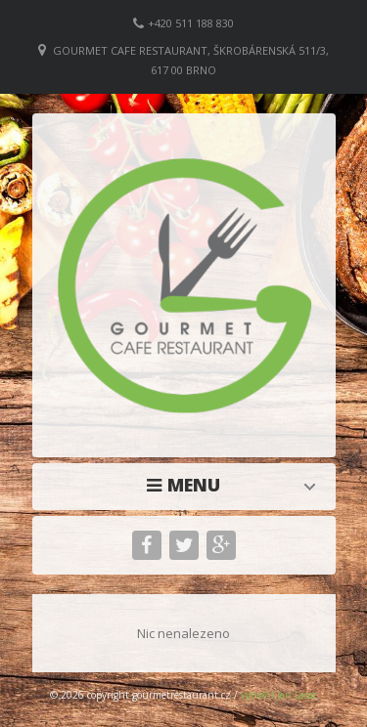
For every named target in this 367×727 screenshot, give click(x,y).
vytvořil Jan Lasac (279, 695)
